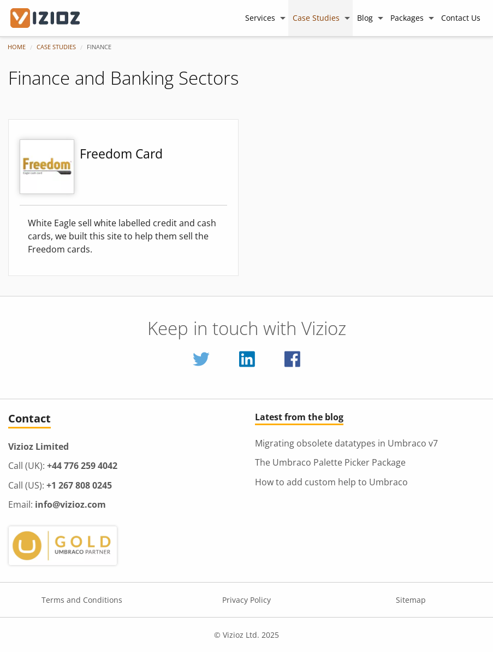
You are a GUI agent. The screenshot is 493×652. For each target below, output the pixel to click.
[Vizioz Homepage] (52, 18)
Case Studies (316, 18)
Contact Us (460, 18)
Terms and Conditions (81, 600)
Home (17, 47)
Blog (365, 18)
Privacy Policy (246, 600)
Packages (407, 18)
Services (260, 18)
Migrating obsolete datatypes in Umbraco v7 (346, 443)
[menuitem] (264, 18)
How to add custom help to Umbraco (331, 482)
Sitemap (411, 600)
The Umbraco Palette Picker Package (330, 462)
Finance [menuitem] (99, 47)
